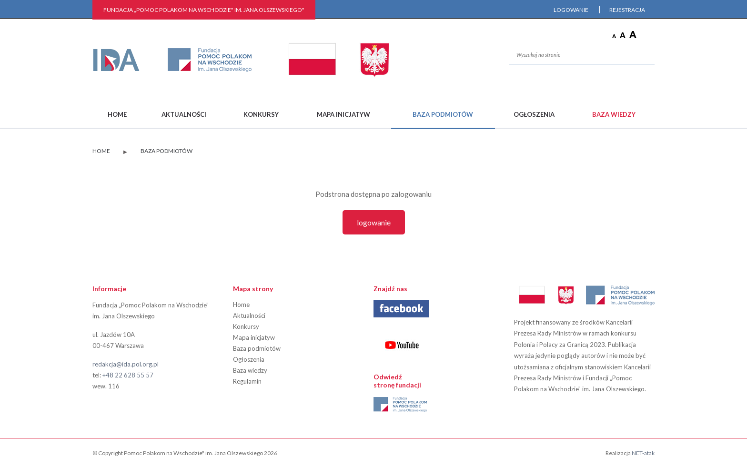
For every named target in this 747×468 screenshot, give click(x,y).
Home (117, 114)
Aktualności (184, 114)
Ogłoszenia (534, 114)
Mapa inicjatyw (343, 114)
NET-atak (643, 453)
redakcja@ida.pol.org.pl (125, 364)
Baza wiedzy (614, 114)
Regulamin (247, 381)
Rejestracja (627, 9)
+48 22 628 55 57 (127, 375)
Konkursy (261, 114)
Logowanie (571, 9)
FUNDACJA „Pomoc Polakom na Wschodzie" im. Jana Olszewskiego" (203, 9)
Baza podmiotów (443, 114)
